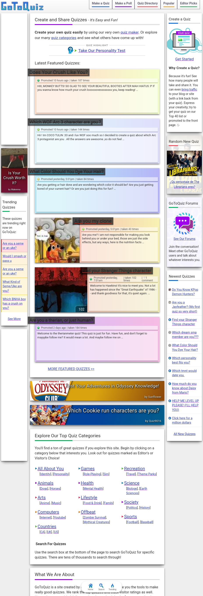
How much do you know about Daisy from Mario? (184, 388)
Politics (132, 430)
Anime (44, 425)
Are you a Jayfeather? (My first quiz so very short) (186, 307)
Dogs (43, 411)
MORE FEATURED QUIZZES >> (71, 291)
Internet (45, 440)
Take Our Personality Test (101, 50)
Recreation (134, 391)
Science (131, 405)
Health (87, 405)
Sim (106, 396)
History (145, 430)
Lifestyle (89, 420)
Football (132, 444)
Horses (55, 411)
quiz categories (63, 38)
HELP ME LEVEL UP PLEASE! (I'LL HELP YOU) (185, 405)
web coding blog (123, 555)
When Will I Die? (92, 550)
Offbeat (88, 434)
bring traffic (189, 89)
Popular (169, 3)
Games (88, 391)
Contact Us (127, 580)
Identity (45, 396)
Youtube (59, 440)
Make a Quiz (100, 3)
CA (42, 454)
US (56, 454)
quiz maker (129, 32)
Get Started (184, 59)
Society (131, 424)
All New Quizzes (185, 434)
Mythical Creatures (96, 444)
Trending (112, 587)
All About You (51, 391)
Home (90, 587)
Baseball (146, 444)
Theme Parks (147, 396)
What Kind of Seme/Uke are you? (12, 286)
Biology (132, 411)
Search (101, 587)
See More (14, 319)
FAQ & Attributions (152, 580)
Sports (130, 439)
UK (49, 454)
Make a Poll (123, 3)
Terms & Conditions (51, 580)
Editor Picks (188, 3)
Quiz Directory (147, 3)
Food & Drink (92, 425)
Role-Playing (92, 396)
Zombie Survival (94, 440)
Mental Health (93, 411)
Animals (46, 405)
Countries (47, 448)
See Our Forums (185, 239)
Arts (42, 420)
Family (108, 425)
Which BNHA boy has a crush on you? (14, 303)
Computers (48, 434)
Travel (131, 396)
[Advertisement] (14, 79)
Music (56, 425)
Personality (60, 396)
